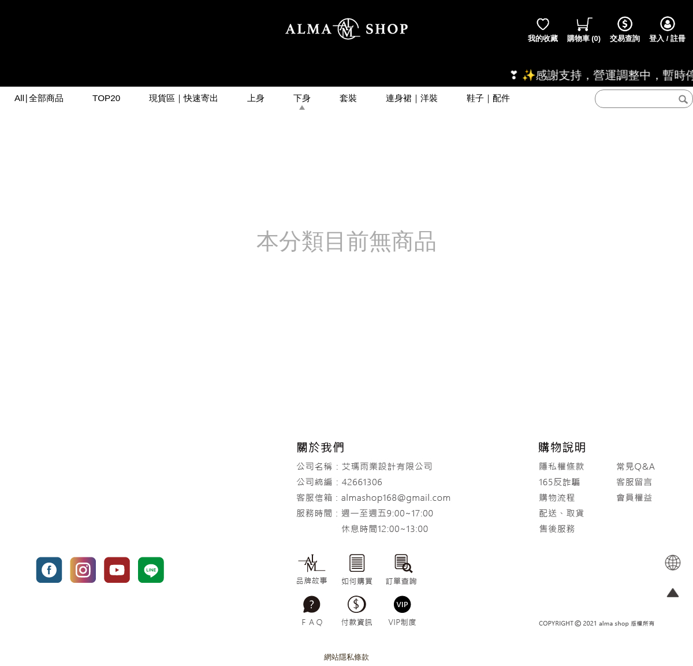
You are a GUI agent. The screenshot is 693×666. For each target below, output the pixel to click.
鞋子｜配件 (488, 98)
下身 (302, 98)
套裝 (348, 98)
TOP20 (106, 98)
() (584, 29)
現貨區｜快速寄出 (183, 98)
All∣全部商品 (39, 98)
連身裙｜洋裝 (412, 98)
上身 (255, 98)
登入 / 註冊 (667, 29)
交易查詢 (625, 29)
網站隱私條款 (346, 657)
